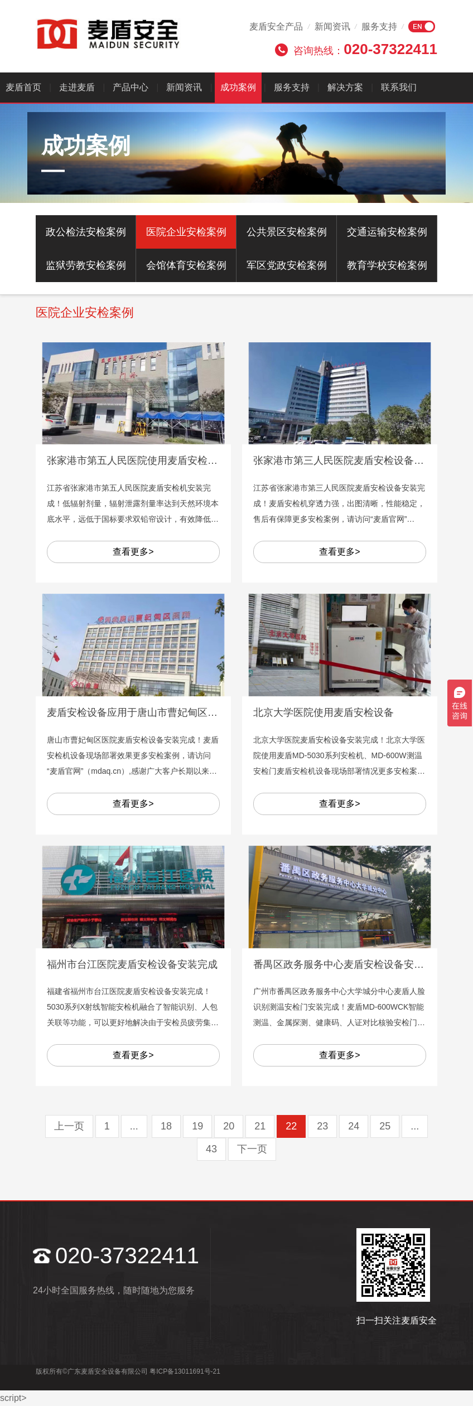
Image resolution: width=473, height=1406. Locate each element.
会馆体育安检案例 (186, 265)
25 (384, 1126)
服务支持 (379, 26)
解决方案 (345, 87)
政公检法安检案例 (86, 231)
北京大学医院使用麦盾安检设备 (323, 712)
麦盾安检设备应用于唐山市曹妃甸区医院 (137, 712)
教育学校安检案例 (387, 265)
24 (353, 1126)
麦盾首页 (23, 87)
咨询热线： (365, 49)
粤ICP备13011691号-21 (184, 1371)
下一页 (252, 1149)
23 (322, 1126)
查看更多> (133, 551)
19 (197, 1126)
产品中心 (130, 87)
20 (228, 1126)
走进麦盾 (77, 87)
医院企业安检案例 (186, 231)
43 (211, 1149)
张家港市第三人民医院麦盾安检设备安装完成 (353, 460)
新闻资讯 (332, 26)
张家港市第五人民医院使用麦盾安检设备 (137, 460)
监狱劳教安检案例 (86, 265)
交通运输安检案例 (387, 231)
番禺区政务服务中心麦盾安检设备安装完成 (348, 964)
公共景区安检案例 (287, 231)
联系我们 (399, 87)
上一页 (69, 1126)
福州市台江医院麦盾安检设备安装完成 (132, 964)
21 (260, 1126)
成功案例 (238, 87)
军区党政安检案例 (287, 265)
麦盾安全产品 (276, 26)
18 (166, 1126)
